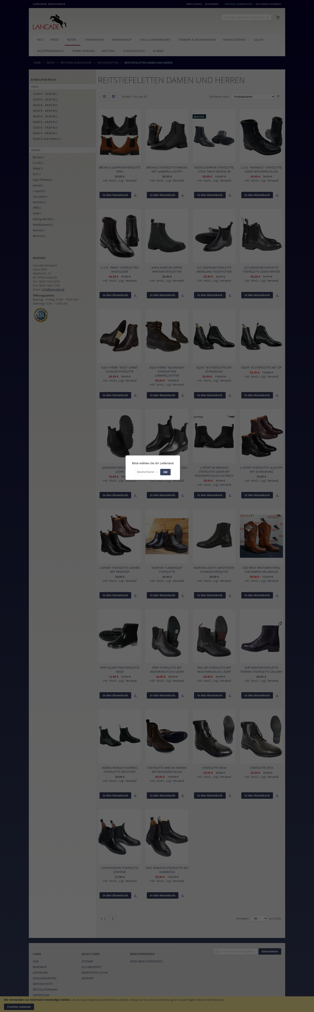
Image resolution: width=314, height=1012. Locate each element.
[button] (147, 472)
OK (165, 472)
